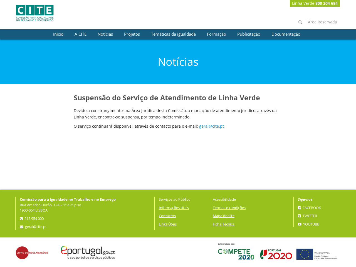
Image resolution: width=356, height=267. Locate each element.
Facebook (309, 207)
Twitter (307, 215)
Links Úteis (168, 224)
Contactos (167, 215)
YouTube (308, 224)
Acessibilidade (224, 199)
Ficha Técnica (223, 224)
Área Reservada (322, 22)
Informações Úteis (174, 207)
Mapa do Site (223, 215)
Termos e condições (229, 207)
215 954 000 (32, 218)
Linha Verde (315, 3)
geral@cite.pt (211, 126)
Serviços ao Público (175, 199)
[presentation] (58, 34)
